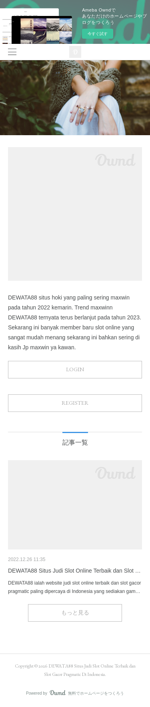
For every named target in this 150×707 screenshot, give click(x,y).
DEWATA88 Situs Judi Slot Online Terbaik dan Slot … (74, 570)
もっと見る (75, 612)
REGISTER (75, 402)
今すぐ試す (98, 34)
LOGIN (75, 369)
